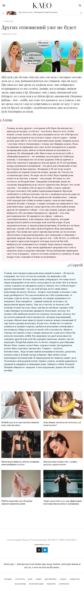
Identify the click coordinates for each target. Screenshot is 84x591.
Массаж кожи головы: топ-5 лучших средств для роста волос (60, 463)
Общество (75, 579)
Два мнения (50, 579)
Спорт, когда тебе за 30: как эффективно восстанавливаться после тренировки (62, 502)
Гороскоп (20, 579)
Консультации (36, 584)
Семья (38, 579)
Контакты (64, 584)
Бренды (8, 579)
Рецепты (51, 584)
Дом (30, 579)
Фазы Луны (20, 584)
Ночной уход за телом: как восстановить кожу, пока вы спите (20, 423)
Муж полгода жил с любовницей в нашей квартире (38, 12)
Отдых (63, 579)
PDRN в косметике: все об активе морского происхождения (16, 502)
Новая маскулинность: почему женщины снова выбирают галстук (20, 463)
